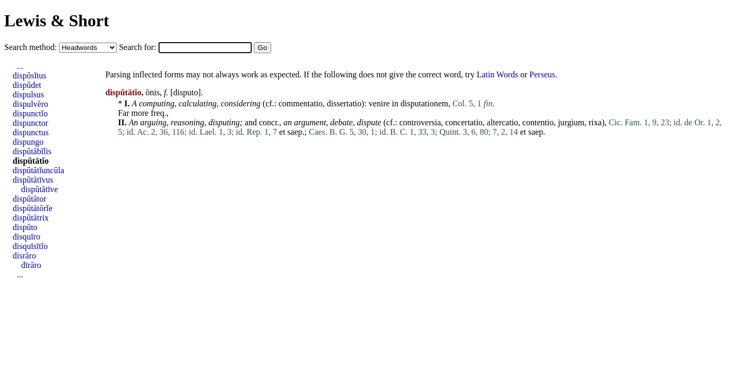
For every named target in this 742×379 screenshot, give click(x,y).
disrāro (24, 255)
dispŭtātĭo (30, 160)
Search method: (31, 47)
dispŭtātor (29, 198)
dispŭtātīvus (33, 179)
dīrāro (31, 265)
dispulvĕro (30, 103)
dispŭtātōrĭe (33, 208)
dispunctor (30, 122)
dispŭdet (27, 85)
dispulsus (28, 94)
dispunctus (30, 132)
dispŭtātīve (39, 189)
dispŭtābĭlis (32, 151)
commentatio (301, 103)
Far (123, 112)
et (282, 131)
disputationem (425, 103)
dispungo (28, 141)
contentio (538, 122)
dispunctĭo (30, 113)
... (20, 66)
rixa (595, 122)
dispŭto (25, 227)
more (140, 112)
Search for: (139, 47)
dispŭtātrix (30, 217)
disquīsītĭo (30, 246)
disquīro (26, 236)
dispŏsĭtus (29, 75)
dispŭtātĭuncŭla (38, 170)
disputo (185, 92)
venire (379, 103)
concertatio (463, 122)
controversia (420, 122)
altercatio (502, 122)
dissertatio (344, 103)
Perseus (542, 74)
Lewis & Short (56, 20)
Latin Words (497, 74)
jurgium (571, 122)
